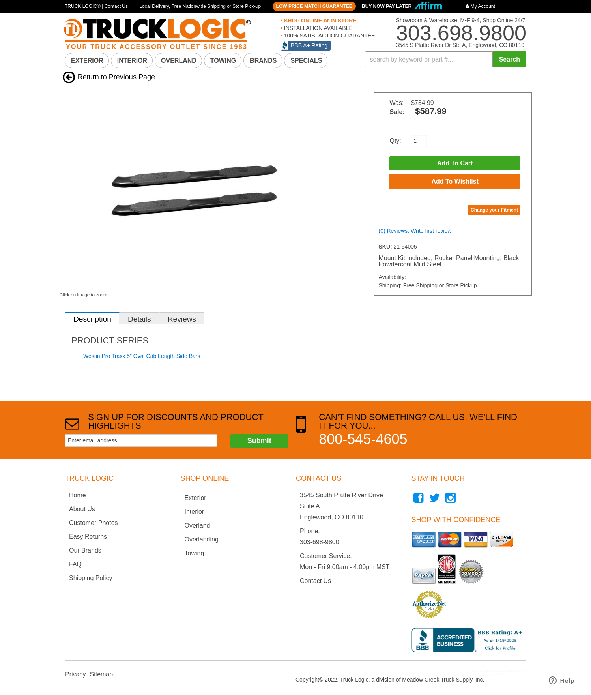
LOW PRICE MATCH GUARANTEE (314, 6)
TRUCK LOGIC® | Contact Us (96, 6)
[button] (446, 59)
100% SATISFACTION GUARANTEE (328, 35)
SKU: (385, 247)
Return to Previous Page (116, 77)
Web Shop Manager (514, 674)
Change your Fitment (494, 210)
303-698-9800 (319, 542)
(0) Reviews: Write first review (414, 231)
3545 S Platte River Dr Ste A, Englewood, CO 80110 (460, 45)
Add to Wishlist (455, 181)
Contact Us (315, 580)
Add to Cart (455, 163)
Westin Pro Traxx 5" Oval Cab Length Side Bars (141, 356)
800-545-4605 (363, 439)
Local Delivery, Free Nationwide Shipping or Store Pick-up (200, 6)
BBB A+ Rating (309, 45)
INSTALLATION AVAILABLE (317, 28)
